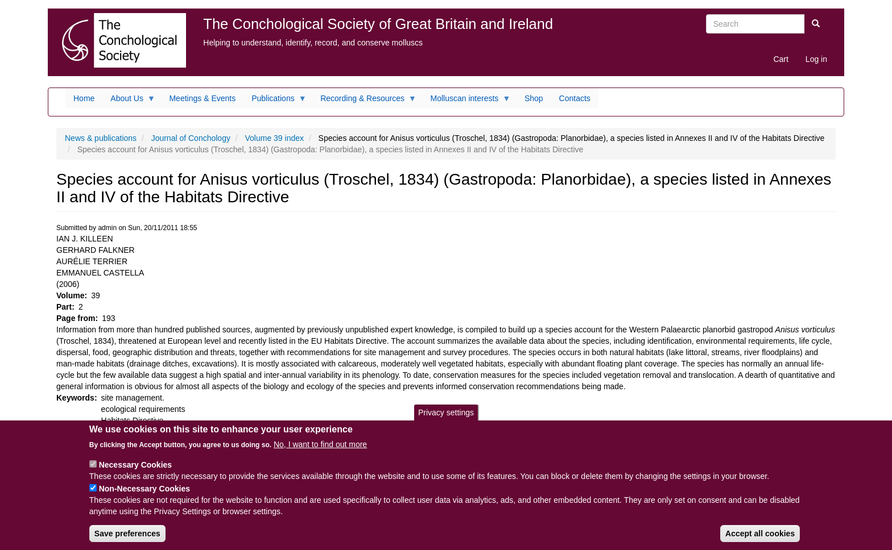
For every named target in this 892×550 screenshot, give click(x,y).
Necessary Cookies (135, 472)
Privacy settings (446, 420)
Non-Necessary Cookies (144, 496)
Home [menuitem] (83, 98)
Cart (780, 59)
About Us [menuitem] (128, 101)
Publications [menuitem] (275, 101)
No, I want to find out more (320, 452)
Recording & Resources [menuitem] (364, 101)
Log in (816, 59)
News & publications (101, 138)
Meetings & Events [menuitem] (202, 98)
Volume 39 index (274, 138)
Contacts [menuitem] (574, 98)
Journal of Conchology (190, 138)
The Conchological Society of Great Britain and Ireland (378, 24)
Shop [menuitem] (534, 98)
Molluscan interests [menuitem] (467, 101)
